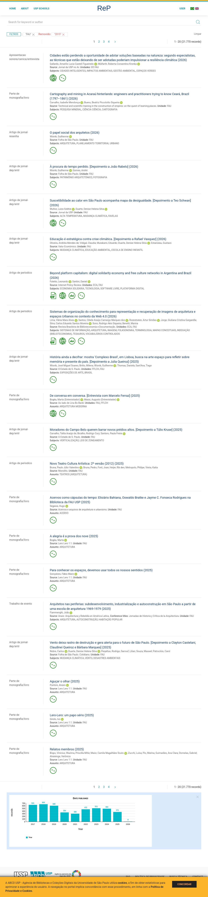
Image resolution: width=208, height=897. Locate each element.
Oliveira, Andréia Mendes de (64, 243)
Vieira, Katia (151, 467)
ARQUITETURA (67, 143)
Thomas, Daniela (126, 365)
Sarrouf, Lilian (128, 651)
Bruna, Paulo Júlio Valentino (64, 467)
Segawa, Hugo (57, 506)
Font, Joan (103, 467)
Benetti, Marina (130, 323)
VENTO (88, 658)
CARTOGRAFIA (109, 109)
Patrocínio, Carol (161, 651)
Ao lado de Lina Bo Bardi (71, 403)
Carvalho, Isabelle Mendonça (65, 102)
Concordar (184, 884)
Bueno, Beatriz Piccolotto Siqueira (101, 102)
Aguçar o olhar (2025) (65, 681)
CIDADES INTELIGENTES (73, 70)
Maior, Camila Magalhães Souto (107, 753)
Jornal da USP (65, 212)
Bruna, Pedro (90, 467)
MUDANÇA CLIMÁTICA (95, 216)
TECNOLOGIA (92, 288)
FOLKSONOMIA (126, 330)
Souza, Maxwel (144, 651)
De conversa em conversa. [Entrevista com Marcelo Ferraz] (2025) (95, 395)
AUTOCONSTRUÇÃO (87, 619)
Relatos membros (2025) (67, 749)
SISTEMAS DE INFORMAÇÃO (75, 330)
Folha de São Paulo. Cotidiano (73, 654)
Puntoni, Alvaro (58, 685)
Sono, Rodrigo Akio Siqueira (107, 323)
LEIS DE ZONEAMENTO (92, 440)
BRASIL (88, 372)
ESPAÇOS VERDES (146, 70)
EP (92, 67)
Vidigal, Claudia (88, 243)
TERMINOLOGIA (143, 330)
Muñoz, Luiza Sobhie (60, 209)
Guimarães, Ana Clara (166, 753)
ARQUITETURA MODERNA (73, 406)
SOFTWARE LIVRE (109, 288)
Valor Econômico (67, 246)
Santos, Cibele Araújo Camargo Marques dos (102, 320)
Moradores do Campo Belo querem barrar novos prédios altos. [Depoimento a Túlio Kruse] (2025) (116, 429)
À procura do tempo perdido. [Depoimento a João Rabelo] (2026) (94, 166)
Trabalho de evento (20, 603)
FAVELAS (113, 216)
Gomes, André (80, 170)
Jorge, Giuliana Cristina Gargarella (178, 320)
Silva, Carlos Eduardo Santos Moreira (69, 323)
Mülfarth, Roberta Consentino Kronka (117, 64)
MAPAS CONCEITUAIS (164, 330)
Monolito (62, 470)
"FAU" (30, 34)
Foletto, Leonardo (59, 281)
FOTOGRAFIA (100, 177)
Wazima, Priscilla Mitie (78, 753)
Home (12, 8)
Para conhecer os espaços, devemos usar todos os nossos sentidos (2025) (101, 570)
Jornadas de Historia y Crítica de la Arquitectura (154, 616)
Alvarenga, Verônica (60, 756)
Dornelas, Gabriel (188, 753)
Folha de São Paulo (68, 139)
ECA (95, 285)
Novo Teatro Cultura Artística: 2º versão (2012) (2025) (87, 463)
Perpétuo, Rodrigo (110, 651)
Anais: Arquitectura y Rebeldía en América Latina (83, 616)
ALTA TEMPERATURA (71, 216)
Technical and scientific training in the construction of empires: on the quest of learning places (107, 106)
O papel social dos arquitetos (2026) (74, 132)
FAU (97, 67)
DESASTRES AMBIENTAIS (106, 658)
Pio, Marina (148, 753)
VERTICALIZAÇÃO (69, 440)
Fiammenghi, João (59, 612)
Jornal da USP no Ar (68, 67)
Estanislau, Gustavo (161, 243)
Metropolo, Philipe (134, 467)
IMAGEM (112, 330)
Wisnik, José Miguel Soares (64, 365)
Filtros (13, 34)
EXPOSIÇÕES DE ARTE (72, 372)
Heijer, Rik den (117, 467)
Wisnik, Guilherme (59, 136)
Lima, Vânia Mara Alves (62, 320)
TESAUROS (79, 333)
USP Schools (41, 8)
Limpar (197, 34)
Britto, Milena (86, 365)
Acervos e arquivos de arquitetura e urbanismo (82, 509)
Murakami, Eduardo (107, 243)
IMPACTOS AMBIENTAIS (99, 70)
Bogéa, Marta (57, 540)
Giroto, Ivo (55, 719)
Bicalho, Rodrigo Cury (88, 433)
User (182, 8)
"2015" (59, 34)
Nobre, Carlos (57, 651)
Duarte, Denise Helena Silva (90, 209)
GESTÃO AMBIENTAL (124, 70)
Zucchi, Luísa (135, 753)
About (25, 8)
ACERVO (64, 513)
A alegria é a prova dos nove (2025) (74, 536)
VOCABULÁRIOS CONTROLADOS (103, 333)
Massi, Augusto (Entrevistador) (100, 399)
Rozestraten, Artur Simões (143, 320)
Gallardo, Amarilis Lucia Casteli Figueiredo (72, 64)
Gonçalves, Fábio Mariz (62, 574)
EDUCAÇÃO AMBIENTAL (98, 250)
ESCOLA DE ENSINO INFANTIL (127, 250)
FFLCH (95, 369)
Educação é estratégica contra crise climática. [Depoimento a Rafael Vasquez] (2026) (108, 239)
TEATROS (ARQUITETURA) (73, 474)
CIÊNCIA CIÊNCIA (92, 109)
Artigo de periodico (20, 272)
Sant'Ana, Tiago (144, 365)
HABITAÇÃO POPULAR (110, 619)
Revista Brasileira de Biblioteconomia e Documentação (86, 326)
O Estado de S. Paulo (69, 369)
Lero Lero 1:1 (65, 543)
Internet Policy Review (69, 285)
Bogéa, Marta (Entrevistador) (65, 399)
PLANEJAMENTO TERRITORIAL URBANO (97, 143)
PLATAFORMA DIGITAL (132, 288)
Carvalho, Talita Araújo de (63, 433)
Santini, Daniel (79, 281)
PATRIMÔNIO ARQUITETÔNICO (76, 177)
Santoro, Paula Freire (111, 433)
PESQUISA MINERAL (71, 109)
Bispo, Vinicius (57, 753)
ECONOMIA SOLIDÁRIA (72, 288)
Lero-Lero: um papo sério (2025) (72, 715)
